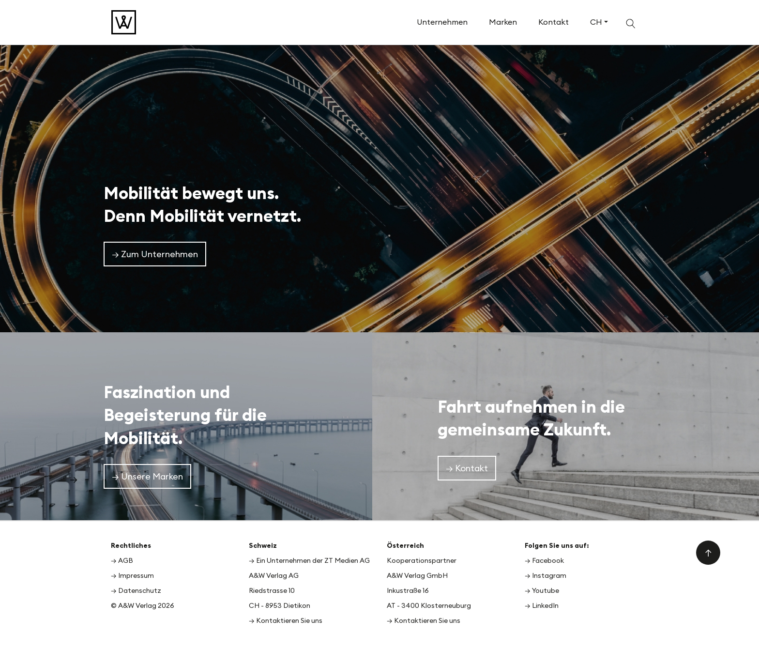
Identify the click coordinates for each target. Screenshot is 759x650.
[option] (379, 187)
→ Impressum (132, 575)
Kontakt (553, 22)
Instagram (549, 575)
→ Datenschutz (136, 590)
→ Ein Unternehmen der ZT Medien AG (309, 560)
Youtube (545, 590)
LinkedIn (545, 605)
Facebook (548, 560)
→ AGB (122, 560)
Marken (503, 22)
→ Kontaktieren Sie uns (285, 620)
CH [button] (596, 22)
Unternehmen (442, 22)
